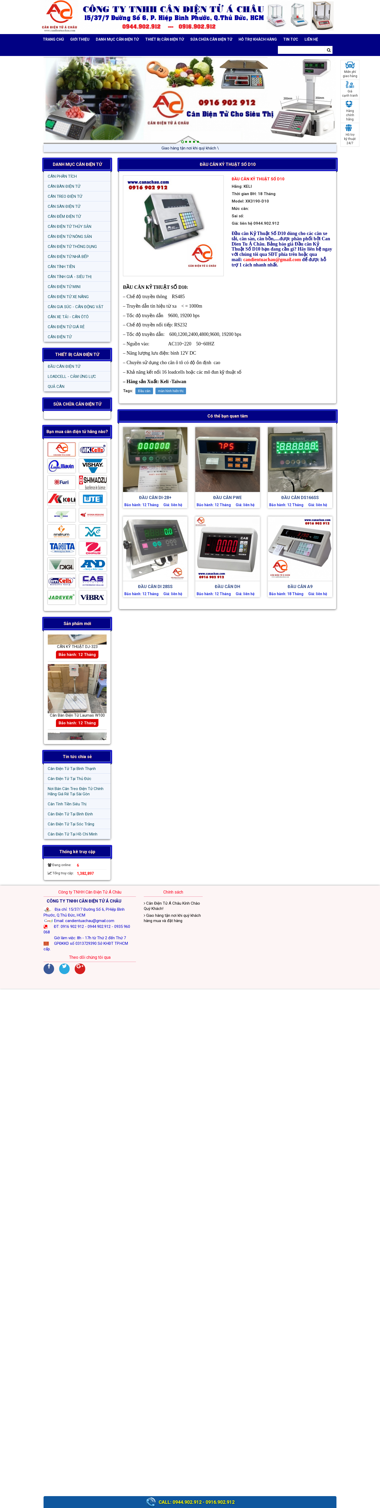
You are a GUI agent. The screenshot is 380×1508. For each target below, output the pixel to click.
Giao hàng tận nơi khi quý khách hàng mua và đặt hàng (172, 918)
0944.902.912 (187, 1502)
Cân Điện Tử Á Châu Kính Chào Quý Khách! (172, 906)
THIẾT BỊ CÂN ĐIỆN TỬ (77, 354)
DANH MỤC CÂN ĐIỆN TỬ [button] (117, 39)
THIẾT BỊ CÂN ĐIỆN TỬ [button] (164, 39)
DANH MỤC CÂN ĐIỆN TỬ (77, 164)
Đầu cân (144, 391)
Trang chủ (53, 39)
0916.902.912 (220, 1502)
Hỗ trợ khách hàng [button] (258, 39)
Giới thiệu (79, 39)
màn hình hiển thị (170, 391)
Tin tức (290, 39)
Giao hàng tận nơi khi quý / (190, 148)
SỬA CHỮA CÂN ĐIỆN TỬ (211, 39)
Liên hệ (311, 39)
